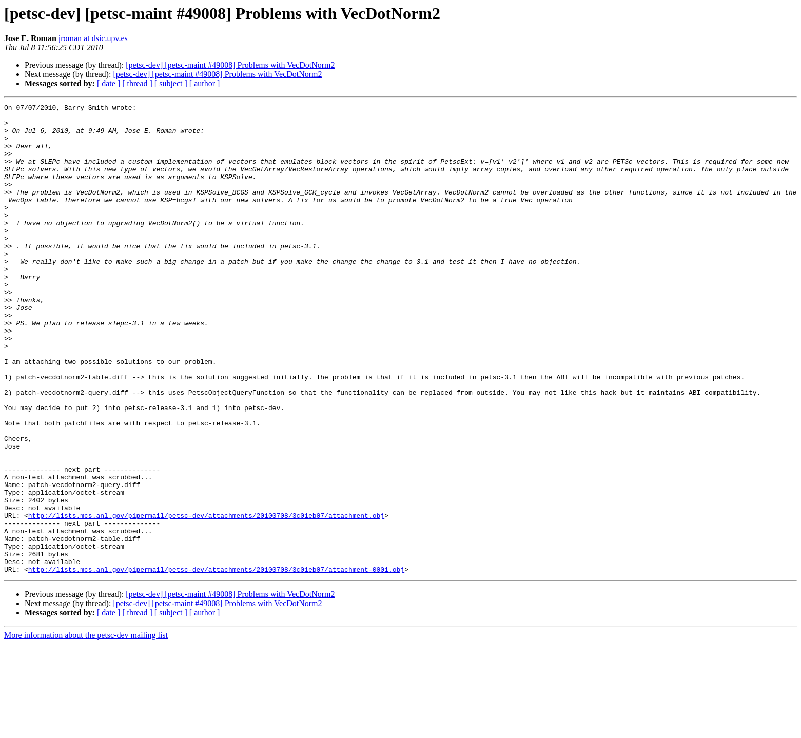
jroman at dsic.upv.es (93, 38)
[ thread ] (137, 83)
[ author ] (204, 83)
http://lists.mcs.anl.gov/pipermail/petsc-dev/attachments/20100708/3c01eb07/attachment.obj (206, 598)
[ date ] (108, 83)
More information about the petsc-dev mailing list (86, 729)
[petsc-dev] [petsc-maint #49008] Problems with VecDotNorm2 (230, 65)
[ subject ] (170, 83)
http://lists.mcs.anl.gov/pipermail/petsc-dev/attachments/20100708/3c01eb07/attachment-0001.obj (216, 663)
